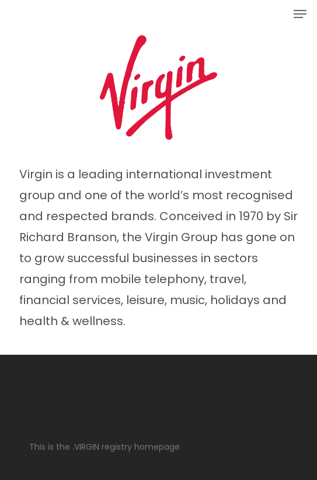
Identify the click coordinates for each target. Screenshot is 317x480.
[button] (300, 14)
